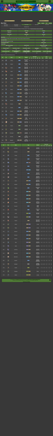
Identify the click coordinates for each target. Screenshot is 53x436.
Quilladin (11, 129)
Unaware (26, 90)
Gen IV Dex (6, 25)
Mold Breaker (38, 261)
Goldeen (16, 173)
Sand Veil (26, 119)
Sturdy (38, 239)
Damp (26, 60)
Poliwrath (15, 162)
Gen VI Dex (37, 24)
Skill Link (37, 166)
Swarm (38, 267)
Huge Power (26, 137)
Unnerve (38, 217)
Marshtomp (11, 96)
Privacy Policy (29, 279)
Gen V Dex (47, 24)
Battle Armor (26, 82)
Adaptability (38, 260)
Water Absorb (26, 63)
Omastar (11, 78)
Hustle (38, 205)
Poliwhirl (11, 64)
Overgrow (26, 125)
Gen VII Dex (26, 24)
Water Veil (37, 173)
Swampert (11, 100)
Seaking (16, 177)
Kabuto (12, 82)
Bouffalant (15, 264)
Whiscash (15, 235)
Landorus (11, 122)
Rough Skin (38, 242)
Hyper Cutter (26, 70)
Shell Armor (26, 67)
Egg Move (50, 23)
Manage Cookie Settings (36, 279)
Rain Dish (37, 213)
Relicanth (15, 238)
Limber (26, 118)
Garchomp (15, 249)
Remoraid (15, 206)
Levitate (38, 224)
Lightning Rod (38, 174)
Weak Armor (26, 75)
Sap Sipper (38, 264)
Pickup (26, 139)
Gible (16, 242)
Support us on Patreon (26, 281)
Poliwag (11, 60)
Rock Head (38, 238)
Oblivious (37, 194)
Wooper (11, 89)
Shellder (16, 166)
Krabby (12, 67)
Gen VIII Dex (16, 24)
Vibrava (16, 224)
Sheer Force (26, 68)
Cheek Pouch (26, 136)
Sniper (38, 206)
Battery (38, 271)
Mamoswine (16, 253)
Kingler (12, 71)
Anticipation (38, 231)
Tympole (11, 107)
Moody (38, 210)
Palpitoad (11, 111)
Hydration (26, 107)
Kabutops (15, 184)
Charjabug (15, 271)
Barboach (15, 231)
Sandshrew (16, 148)
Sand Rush (38, 148)
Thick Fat (37, 192)
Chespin (11, 125)
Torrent (26, 96)
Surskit (16, 213)
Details (39, 23)
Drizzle (38, 188)
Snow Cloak (38, 191)
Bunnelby (11, 136)
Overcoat (37, 170)
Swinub (16, 191)
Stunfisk (11, 118)
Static (26, 117)
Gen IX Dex (6, 24)
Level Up (43, 23)
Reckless (37, 259)
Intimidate (37, 216)
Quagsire (11, 93)
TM (46, 23)
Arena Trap (38, 220)
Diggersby (11, 140)
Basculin (16, 260)
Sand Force (26, 121)
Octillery (16, 209)
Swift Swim (26, 61)
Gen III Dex (16, 25)
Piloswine (15, 202)
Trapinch (16, 220)
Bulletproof (26, 129)
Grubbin (16, 267)
